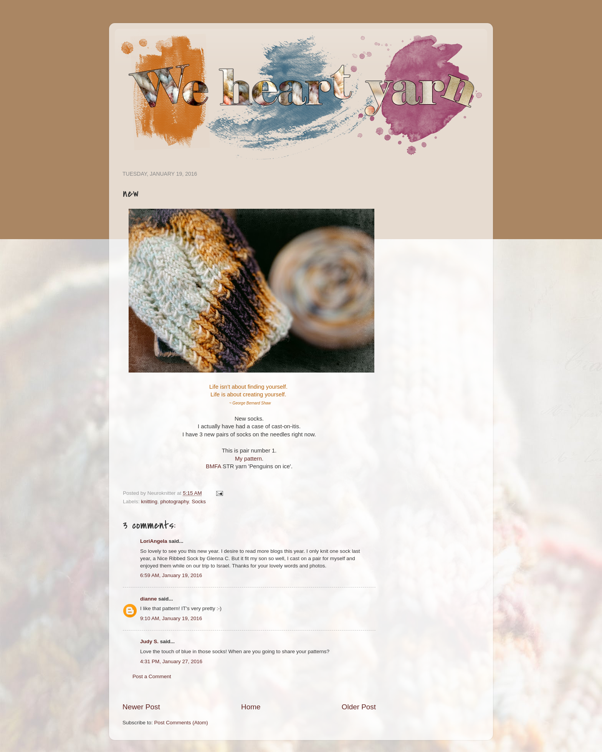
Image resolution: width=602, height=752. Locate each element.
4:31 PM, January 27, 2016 (171, 661)
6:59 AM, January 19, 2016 (171, 575)
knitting (149, 501)
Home (250, 707)
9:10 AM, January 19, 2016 (171, 618)
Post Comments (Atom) (181, 722)
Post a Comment (151, 676)
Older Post (359, 707)
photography (174, 501)
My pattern (248, 459)
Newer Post (141, 707)
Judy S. (149, 641)
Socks (199, 501)
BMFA (213, 466)
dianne (148, 599)
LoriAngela (153, 541)
